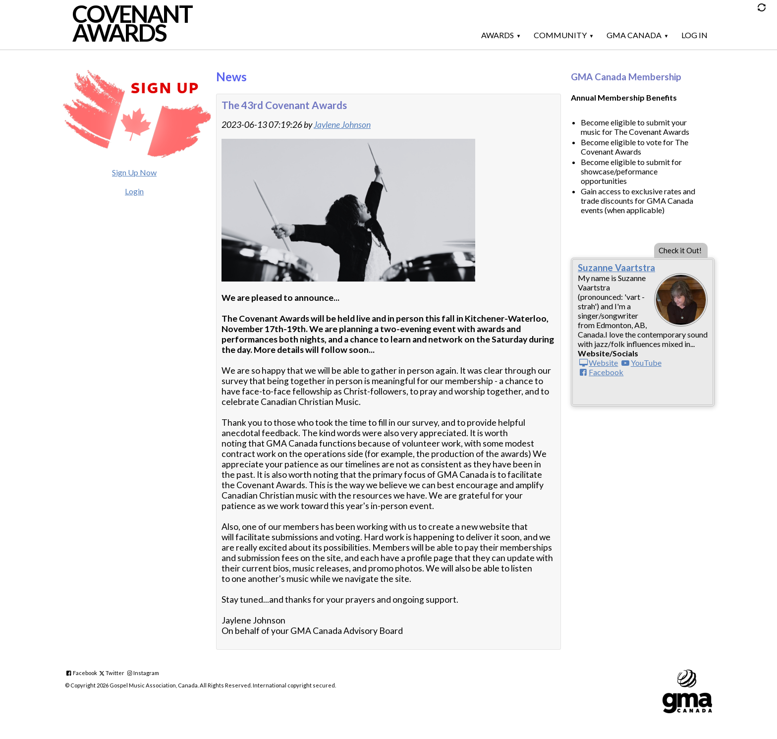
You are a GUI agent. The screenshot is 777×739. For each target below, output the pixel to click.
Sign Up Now (134, 172)
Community (560, 35)
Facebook (606, 372)
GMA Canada (634, 35)
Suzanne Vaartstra (616, 267)
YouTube (646, 362)
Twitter (115, 673)
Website (603, 362)
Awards (497, 35)
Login (134, 191)
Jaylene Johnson (342, 124)
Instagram (146, 673)
